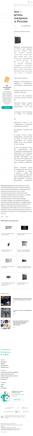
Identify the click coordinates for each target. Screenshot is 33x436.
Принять (16, 227)
